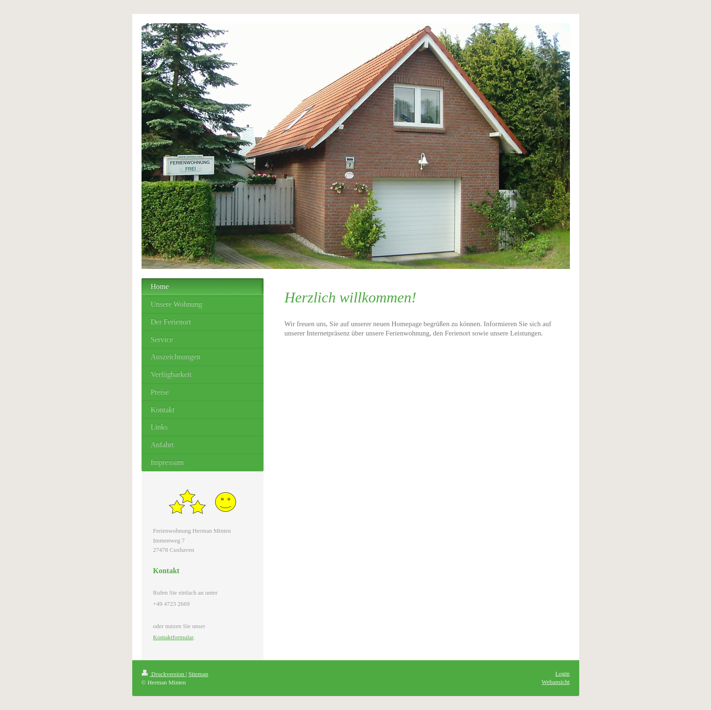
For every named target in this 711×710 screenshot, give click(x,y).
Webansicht (555, 681)
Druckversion (164, 673)
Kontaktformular (173, 637)
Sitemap (199, 673)
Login (562, 673)
